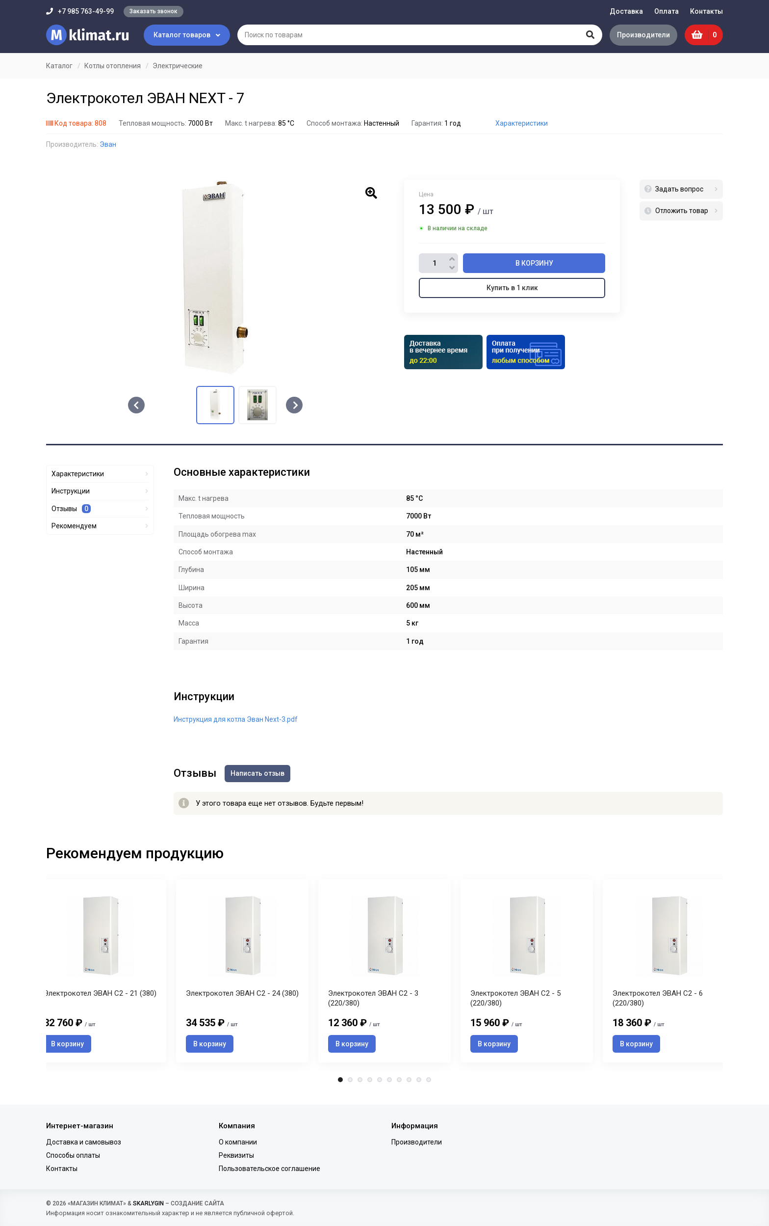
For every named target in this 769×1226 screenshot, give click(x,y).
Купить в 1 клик (512, 288)
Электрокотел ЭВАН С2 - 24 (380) (242, 996)
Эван (108, 144)
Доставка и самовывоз (83, 1142)
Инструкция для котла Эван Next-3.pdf (236, 719)
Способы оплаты (73, 1155)
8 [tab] (409, 1082)
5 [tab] (379, 1082)
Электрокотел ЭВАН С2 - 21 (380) (100, 996)
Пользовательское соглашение (269, 1168)
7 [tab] (399, 1082)
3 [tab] (360, 1082)
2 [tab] (350, 1082)
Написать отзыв (259, 773)
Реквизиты (236, 1155)
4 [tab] (369, 1082)
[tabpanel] (384, 971)
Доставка (626, 11)
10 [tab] (428, 1082)
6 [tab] (389, 1082)
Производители (641, 35)
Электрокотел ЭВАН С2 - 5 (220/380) (515, 1001)
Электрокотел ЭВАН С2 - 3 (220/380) (373, 1001)
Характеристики (521, 123)
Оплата (666, 11)
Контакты (706, 11)
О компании (238, 1142)
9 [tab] (418, 1082)
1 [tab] (340, 1082)
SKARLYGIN (148, 1203)
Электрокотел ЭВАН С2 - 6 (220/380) (658, 1001)
